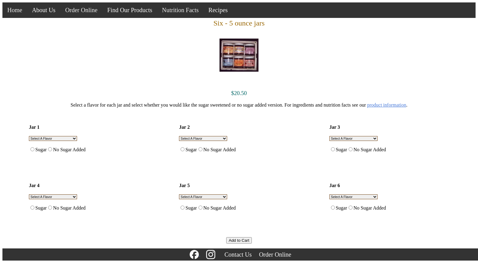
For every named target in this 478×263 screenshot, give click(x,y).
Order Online (81, 10)
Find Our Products (129, 10)
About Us (43, 10)
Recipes (218, 10)
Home (14, 10)
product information (386, 105)
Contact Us (237, 254)
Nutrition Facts (180, 10)
